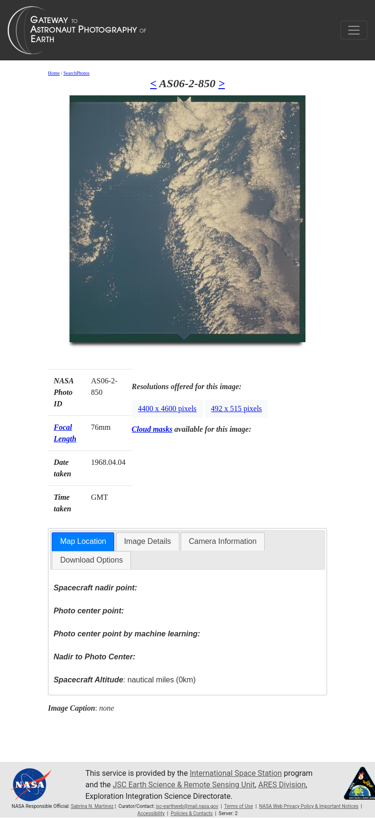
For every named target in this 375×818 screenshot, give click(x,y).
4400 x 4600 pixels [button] (167, 408)
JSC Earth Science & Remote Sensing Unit (184, 784)
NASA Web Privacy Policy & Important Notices (308, 806)
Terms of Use (238, 806)
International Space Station (236, 773)
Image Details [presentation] (147, 541)
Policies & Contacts (192, 813)
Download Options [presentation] (91, 560)
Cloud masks (152, 429)
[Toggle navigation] (353, 30)
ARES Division (282, 784)
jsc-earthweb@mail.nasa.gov (187, 806)
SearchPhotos (76, 73)
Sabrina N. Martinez (92, 806)
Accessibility (151, 813)
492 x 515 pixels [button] (236, 408)
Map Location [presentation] (83, 541)
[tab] (83, 541)
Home (53, 73)
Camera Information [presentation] (223, 541)
